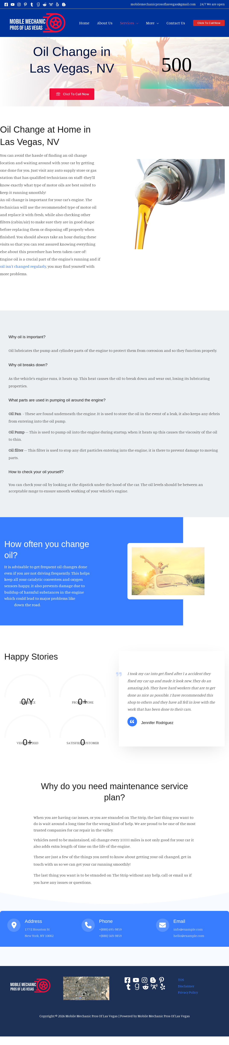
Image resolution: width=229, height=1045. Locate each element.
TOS (179, 980)
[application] (136, 22)
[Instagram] (19, 4)
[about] (51, 4)
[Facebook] (6, 4)
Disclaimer (184, 986)
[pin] (25, 4)
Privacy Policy (186, 992)
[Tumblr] (128, 987)
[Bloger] (153, 980)
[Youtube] (136, 980)
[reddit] (45, 4)
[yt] (13, 4)
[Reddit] (145, 987)
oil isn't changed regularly (23, 266)
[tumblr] (32, 4)
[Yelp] (162, 987)
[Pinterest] (161, 980)
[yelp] (57, 4)
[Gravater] (137, 987)
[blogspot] (64, 4)
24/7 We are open (212, 4)
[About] (154, 987)
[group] (27, 690)
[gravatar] (38, 4)
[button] (209, 23)
